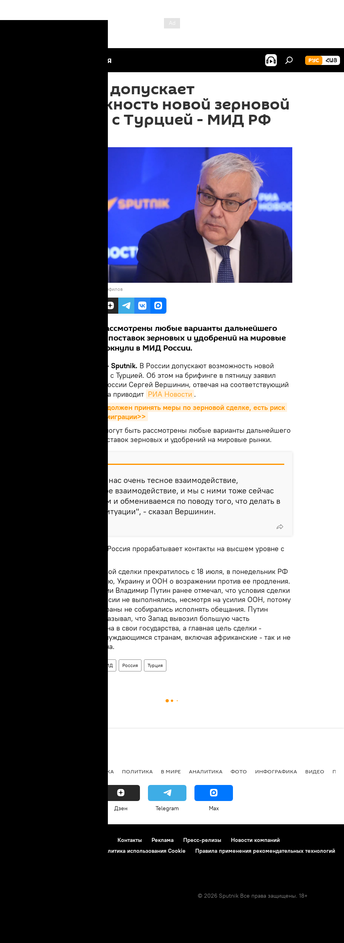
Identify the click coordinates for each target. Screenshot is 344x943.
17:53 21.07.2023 (73, 137)
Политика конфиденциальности (49, 850)
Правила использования (76, 840)
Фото (239, 771)
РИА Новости (170, 394)
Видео (314, 771)
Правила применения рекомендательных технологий (265, 850)
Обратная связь (28, 861)
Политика (137, 771)
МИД (107, 665)
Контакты (129, 840)
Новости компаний (255, 840)
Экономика (96, 771)
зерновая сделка (73, 665)
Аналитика (206, 771)
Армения (56, 771)
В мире (171, 771)
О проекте (21, 840)
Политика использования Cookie (143, 850)
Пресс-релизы (202, 840)
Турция (155, 665)
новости (21, 771)
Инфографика (276, 771)
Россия (130, 665)
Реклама (163, 840)
